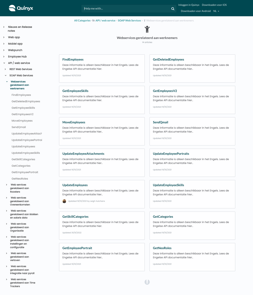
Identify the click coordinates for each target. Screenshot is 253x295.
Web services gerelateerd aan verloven (19, 257)
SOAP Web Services (21, 75)
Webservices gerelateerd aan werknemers (19, 85)
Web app (14, 37)
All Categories (82, 20)
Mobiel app (15, 44)
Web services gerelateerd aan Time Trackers (22, 283)
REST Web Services (20, 69)
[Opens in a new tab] (147, 282)
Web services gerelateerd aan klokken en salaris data (24, 214)
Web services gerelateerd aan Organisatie (19, 227)
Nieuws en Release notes (20, 29)
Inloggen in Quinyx (188, 4)
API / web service (19, 63)
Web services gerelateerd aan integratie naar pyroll (22, 270)
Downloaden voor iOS (214, 4)
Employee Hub (17, 56)
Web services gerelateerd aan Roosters (19, 188)
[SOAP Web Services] (129, 20)
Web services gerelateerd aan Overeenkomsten (20, 201)
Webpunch (15, 50)
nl (215, 11)
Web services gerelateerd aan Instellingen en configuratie (19, 242)
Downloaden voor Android (196, 11)
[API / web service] (104, 20)
